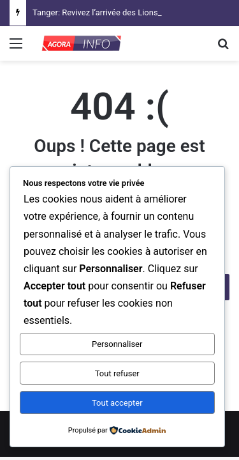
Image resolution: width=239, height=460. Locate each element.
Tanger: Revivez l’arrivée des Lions (95, 12)
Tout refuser (117, 373)
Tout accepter (117, 403)
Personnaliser (117, 344)
